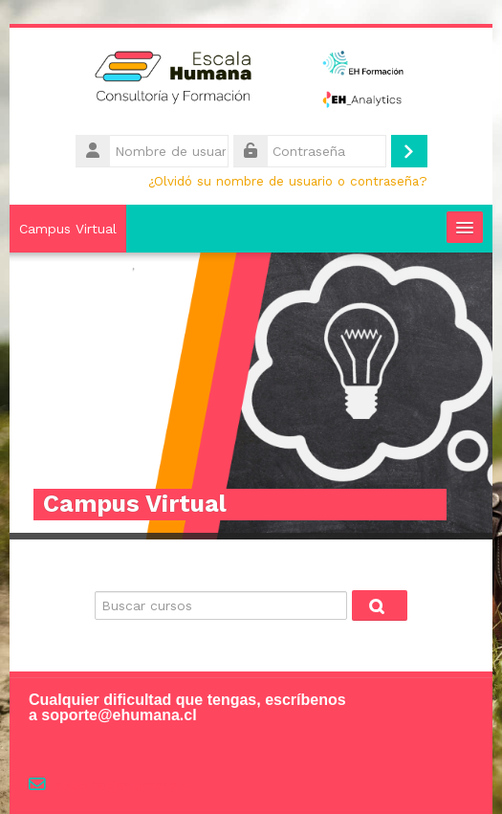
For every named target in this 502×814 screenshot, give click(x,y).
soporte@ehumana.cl (124, 786)
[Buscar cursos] (221, 605)
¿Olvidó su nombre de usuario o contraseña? (287, 180)
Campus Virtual (68, 228)
